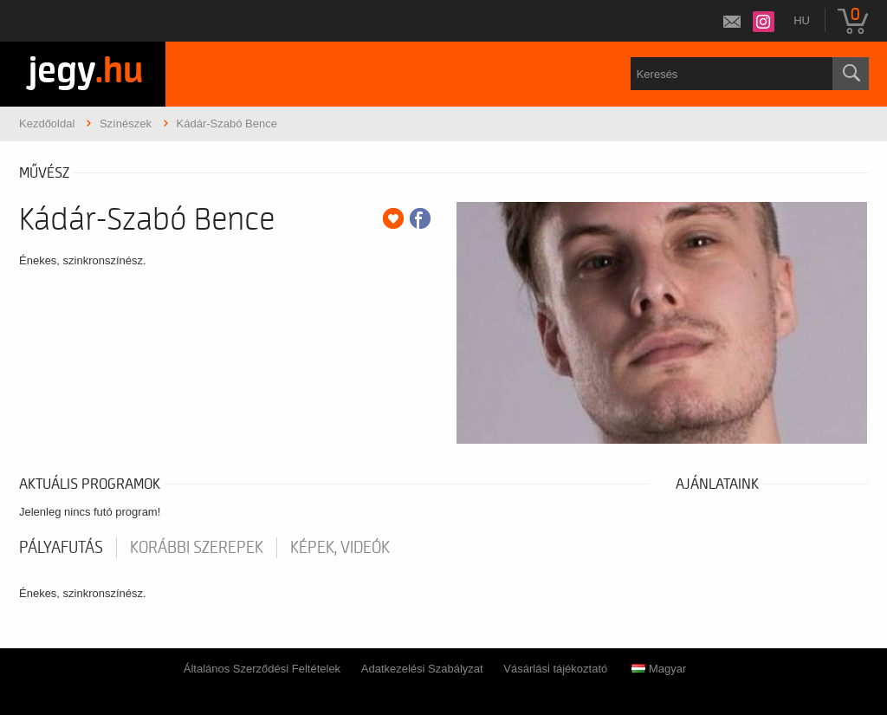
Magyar (658, 668)
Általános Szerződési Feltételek (262, 668)
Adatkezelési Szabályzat (422, 668)
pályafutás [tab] (61, 547)
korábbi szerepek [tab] (196, 547)
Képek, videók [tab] (340, 547)
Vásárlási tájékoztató (555, 668)
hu (801, 20)
